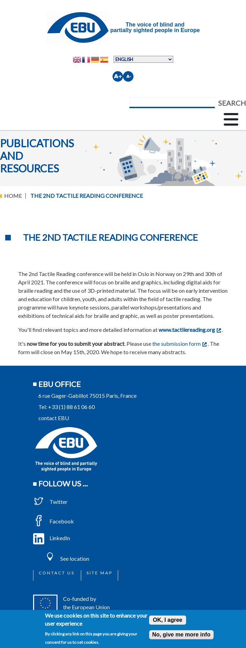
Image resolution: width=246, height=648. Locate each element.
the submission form (179, 343)
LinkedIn (51, 538)
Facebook (53, 521)
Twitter (50, 501)
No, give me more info (181, 635)
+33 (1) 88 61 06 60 (71, 406)
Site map (99, 572)
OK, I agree (167, 620)
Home (13, 195)
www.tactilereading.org (190, 329)
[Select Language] (143, 59)
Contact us (57, 572)
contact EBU (53, 418)
